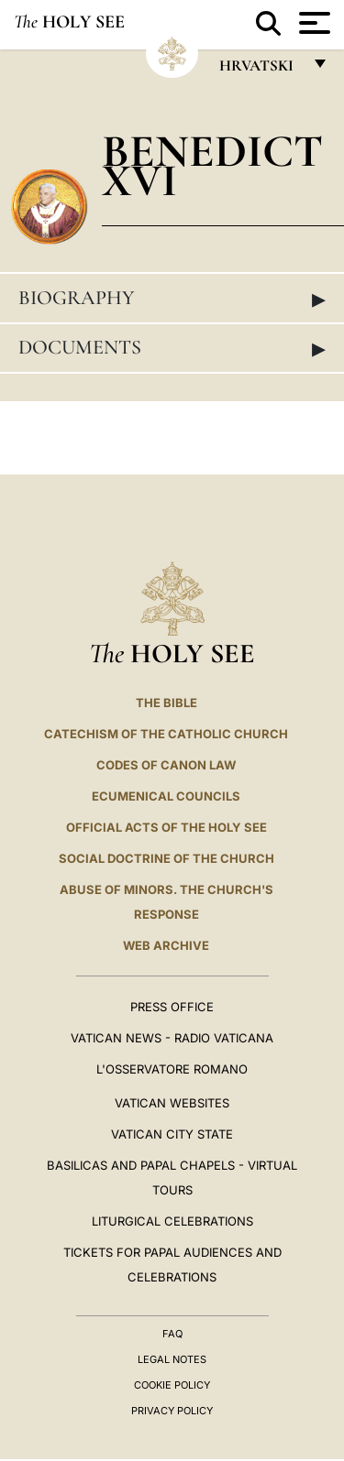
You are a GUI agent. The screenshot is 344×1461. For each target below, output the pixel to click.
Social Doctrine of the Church (166, 858)
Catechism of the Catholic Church (166, 733)
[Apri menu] (312, 22)
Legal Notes (172, 1359)
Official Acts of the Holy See (166, 827)
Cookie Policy (172, 1385)
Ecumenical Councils (166, 796)
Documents (172, 348)
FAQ (172, 1333)
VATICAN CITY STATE (172, 1134)
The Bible (166, 702)
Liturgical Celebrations (172, 1221)
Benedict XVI (212, 165)
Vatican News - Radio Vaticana (172, 1037)
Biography (172, 298)
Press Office (172, 1006)
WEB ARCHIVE (166, 945)
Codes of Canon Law (166, 765)
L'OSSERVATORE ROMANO (172, 1069)
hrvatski (260, 70)
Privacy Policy (172, 1410)
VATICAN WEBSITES (172, 1103)
